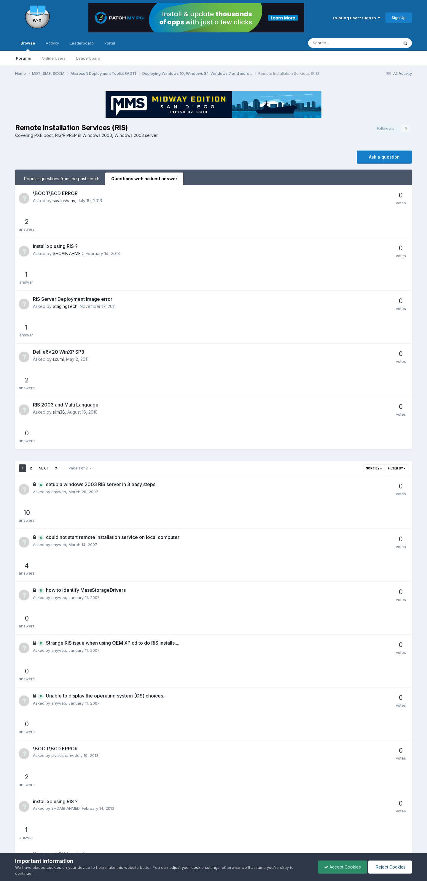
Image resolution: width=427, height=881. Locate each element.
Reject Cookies (390, 866)
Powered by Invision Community (213, 848)
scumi (58, 280)
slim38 (59, 306)
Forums (23, 58)
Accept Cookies (342, 866)
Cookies (233, 836)
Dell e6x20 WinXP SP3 (58, 273)
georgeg (59, 678)
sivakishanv (64, 200)
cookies (54, 867)
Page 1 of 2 (80, 337)
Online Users (54, 58)
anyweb (58, 360)
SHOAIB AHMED (68, 227)
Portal (109, 43)
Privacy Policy (205, 836)
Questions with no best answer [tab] (144, 178)
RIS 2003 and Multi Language (65, 300)
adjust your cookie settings (194, 867)
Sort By (374, 337)
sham (56, 545)
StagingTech (65, 253)
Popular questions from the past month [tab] (61, 178)
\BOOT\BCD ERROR (55, 193)
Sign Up (399, 17)
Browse (27, 46)
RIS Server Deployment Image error (72, 246)
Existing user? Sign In (356, 17)
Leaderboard (88, 58)
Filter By (396, 337)
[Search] (338, 43)
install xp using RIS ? (55, 220)
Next (44, 337)
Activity (52, 43)
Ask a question (384, 156)
